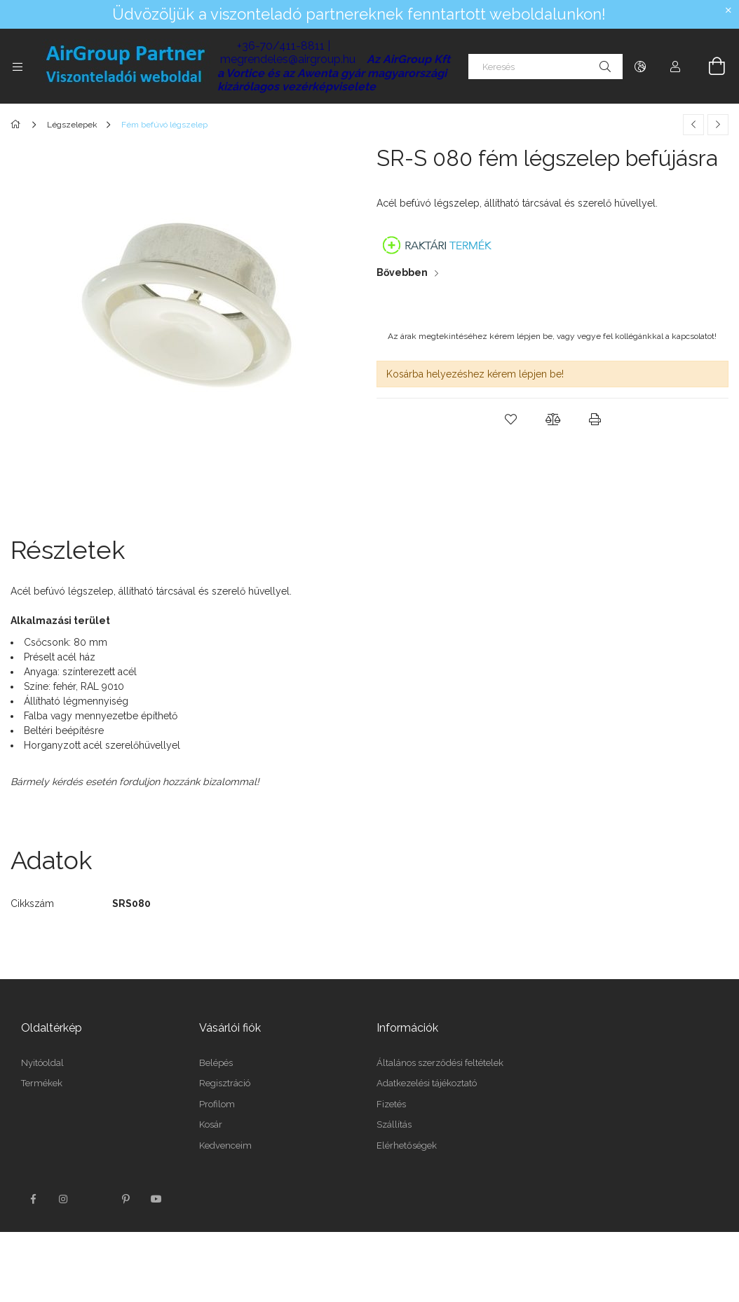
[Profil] (675, 66)
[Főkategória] (18, 125)
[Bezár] (728, 10)
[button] (510, 419)
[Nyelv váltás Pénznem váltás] (640, 66)
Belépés (216, 1063)
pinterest (125, 1199)
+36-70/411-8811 (281, 46)
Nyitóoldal (42, 1063)
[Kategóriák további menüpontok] (17, 66)
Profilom (217, 1104)
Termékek (41, 1083)
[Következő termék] (717, 124)
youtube (156, 1199)
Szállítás (394, 1124)
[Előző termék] (693, 124)
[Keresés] (545, 66)
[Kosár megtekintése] (709, 66)
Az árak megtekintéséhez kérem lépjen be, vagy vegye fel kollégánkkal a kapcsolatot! (552, 336)
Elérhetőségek (407, 1145)
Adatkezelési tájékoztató (427, 1083)
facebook (33, 1199)
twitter (95, 1199)
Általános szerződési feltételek (440, 1063)
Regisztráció (224, 1083)
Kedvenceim (225, 1145)
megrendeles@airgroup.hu (287, 59)
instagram (64, 1199)
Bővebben (402, 272)
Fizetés (391, 1104)
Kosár (210, 1124)
